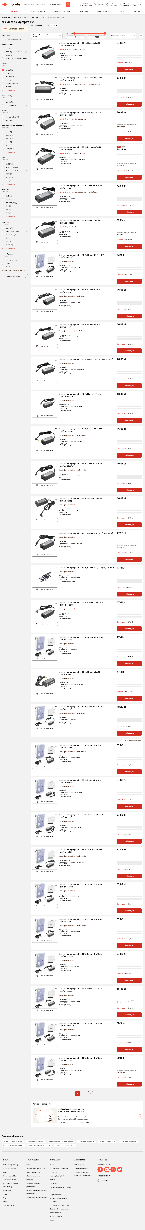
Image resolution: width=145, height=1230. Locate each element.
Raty (4, 1198)
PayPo (5, 1194)
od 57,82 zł (124, 63)
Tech (52, 1220)
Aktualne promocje (33, 1176)
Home (52, 1224)
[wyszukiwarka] (46, 4)
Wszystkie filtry (13, 277)
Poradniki (29, 1180)
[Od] (75, 37)
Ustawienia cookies (56, 1191)
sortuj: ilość (5, 113)
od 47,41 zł (125, 587)
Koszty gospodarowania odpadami (58, 1200)
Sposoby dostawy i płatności (36, 1169)
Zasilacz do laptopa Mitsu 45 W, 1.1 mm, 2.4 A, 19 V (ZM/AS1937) (86, 359)
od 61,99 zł (124, 240)
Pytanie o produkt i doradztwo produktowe (36, 1192)
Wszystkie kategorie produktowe (33, 1185)
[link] (37, 11)
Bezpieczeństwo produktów (59, 1205)
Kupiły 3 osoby (82, 296)
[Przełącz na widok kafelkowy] (141, 36)
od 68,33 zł (125, 171)
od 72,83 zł (125, 205)
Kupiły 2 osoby (94, 84)
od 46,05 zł (125, 309)
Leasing (5, 1202)
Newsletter (54, 1172)
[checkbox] (15, 52)
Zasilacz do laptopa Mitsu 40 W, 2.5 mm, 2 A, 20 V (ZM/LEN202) (86, 533)
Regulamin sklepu (56, 1195)
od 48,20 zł (125, 726)
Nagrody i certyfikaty (57, 1176)
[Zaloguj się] (125, 4)
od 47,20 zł (125, 553)
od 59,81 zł (124, 1077)
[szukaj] (68, 4)
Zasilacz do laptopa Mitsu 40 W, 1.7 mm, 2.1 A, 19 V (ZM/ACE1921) (86, 568)
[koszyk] (137, 4)
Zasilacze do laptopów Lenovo (12, 1142)
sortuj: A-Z (5, 66)
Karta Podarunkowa (9, 1180)
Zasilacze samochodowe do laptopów (61, 1142)
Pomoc (29, 1165)
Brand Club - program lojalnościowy (10, 1185)
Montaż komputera (9, 1169)
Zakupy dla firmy (8, 1205)
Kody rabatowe (55, 1213)
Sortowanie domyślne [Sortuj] (119, 36)
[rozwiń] (26, 105)
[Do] (97, 37)
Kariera (52, 1180)
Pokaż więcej (8, 90)
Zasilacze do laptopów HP (107, 1142)
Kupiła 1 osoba (94, 192)
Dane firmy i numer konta (59, 1169)
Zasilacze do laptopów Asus (35, 1142)
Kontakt (105, 1180)
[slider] (74, 33)
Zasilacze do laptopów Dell (86, 1142)
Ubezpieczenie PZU (9, 1176)
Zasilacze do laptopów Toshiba (65, 1145)
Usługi (5, 1172)
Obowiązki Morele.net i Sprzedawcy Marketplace (82, 1173)
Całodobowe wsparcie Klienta (36, 1197)
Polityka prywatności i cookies (60, 1187)
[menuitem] (37, 11)
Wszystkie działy (55, 4)
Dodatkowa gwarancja (11, 1165)
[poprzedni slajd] (36, 1116)
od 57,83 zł (125, 97)
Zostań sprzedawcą (81, 1169)
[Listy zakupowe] (111, 4)
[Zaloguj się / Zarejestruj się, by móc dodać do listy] (56, 43)
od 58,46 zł (125, 1008)
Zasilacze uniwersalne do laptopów (40, 1145)
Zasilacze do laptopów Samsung (13, 1145)
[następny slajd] (140, 1116)
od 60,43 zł (125, 132)
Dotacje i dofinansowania (59, 1209)
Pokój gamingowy (56, 1216)
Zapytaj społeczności (79, 49)
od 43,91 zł (124, 275)
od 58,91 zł (124, 1043)
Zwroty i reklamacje (33, 1172)
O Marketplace (79, 1165)
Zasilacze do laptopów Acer (128, 1142)
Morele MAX (7, 1190)
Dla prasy (53, 1183)
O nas (52, 1165)
